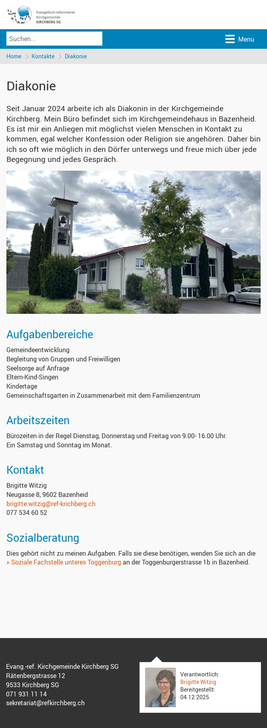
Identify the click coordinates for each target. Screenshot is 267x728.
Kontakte (43, 56)
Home (13, 56)
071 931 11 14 (26, 694)
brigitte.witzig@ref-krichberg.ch (51, 503)
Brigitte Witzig (198, 682)
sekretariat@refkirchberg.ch (45, 702)
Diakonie (76, 56)
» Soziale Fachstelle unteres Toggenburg (64, 562)
